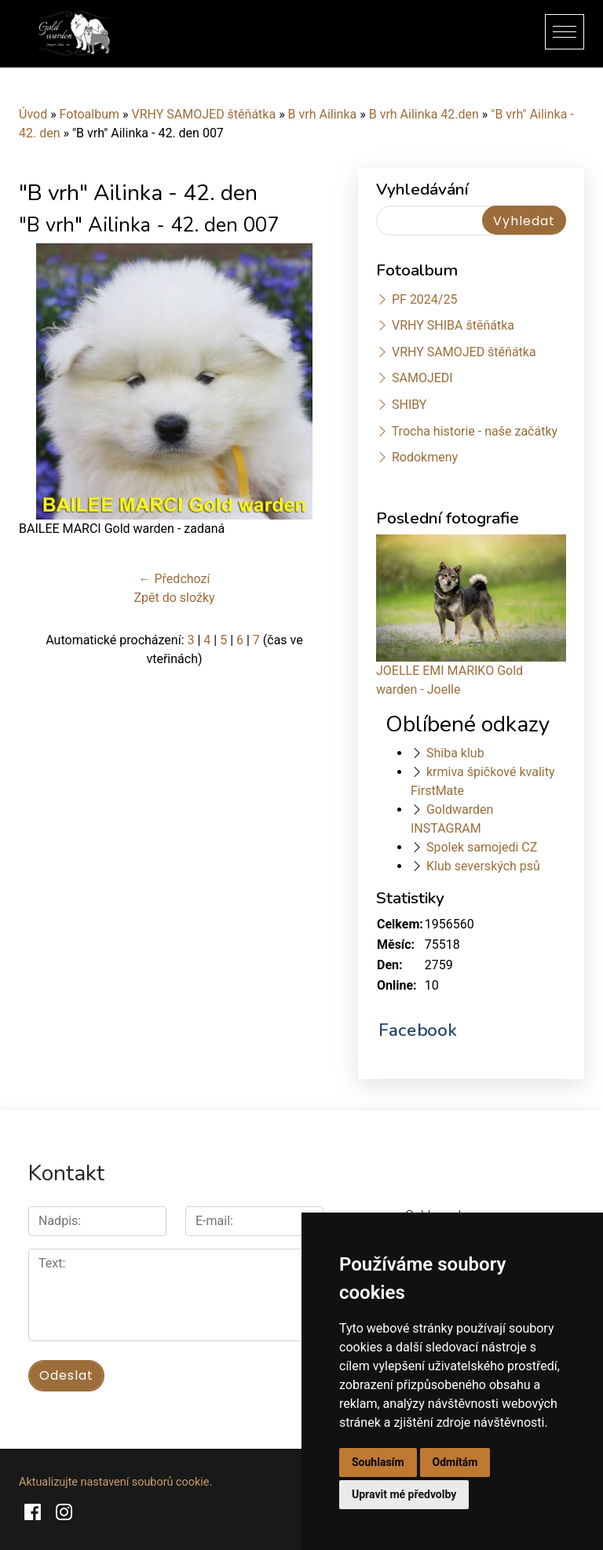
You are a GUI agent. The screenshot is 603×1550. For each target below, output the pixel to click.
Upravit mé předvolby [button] (404, 1494)
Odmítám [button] (455, 1462)
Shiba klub (455, 753)
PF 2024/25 (424, 299)
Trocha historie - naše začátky (474, 431)
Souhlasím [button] (378, 1462)
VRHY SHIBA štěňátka (453, 325)
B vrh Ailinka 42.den (424, 114)
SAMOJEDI (422, 377)
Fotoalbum (89, 114)
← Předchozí (174, 578)
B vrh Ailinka (322, 114)
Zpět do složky (173, 597)
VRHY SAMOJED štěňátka (203, 114)
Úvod (33, 114)
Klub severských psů (483, 866)
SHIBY (409, 404)
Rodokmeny (425, 457)
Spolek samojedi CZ (481, 847)
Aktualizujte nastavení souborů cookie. (115, 1481)
